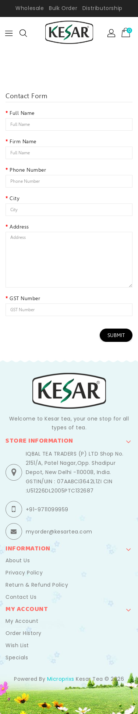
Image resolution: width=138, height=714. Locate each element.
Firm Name (23, 141)
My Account (22, 621)
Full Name (22, 113)
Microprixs (60, 679)
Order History (24, 633)
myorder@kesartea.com (59, 531)
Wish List (17, 645)
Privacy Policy (24, 572)
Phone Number (28, 170)
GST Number (25, 298)
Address (19, 227)
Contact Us (21, 597)
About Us (18, 560)
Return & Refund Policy (37, 584)
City (15, 198)
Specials (17, 657)
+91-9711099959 (47, 509)
